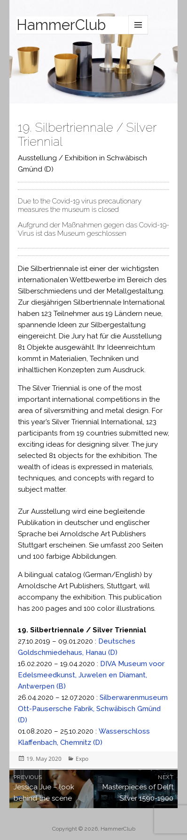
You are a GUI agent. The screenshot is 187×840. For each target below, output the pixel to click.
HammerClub (61, 24)
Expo (82, 759)
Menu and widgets (138, 25)
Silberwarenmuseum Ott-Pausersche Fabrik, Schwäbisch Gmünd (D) (93, 708)
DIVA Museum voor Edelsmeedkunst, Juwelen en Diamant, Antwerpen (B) (91, 675)
